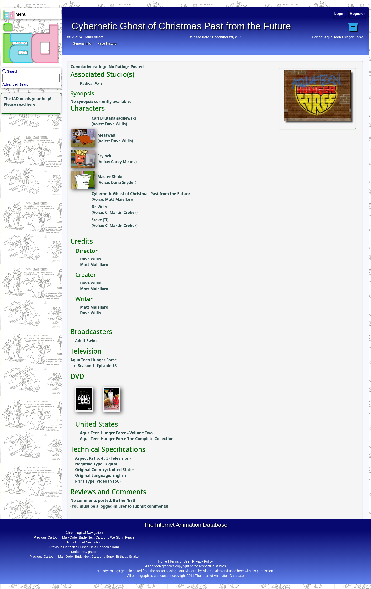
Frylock (104, 155)
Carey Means (123, 161)
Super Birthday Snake (122, 556)
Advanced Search (16, 84)
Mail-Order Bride (74, 537)
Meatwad (106, 135)
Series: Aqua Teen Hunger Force (338, 37)
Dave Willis (115, 123)
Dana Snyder (123, 182)
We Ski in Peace (122, 537)
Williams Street (91, 37)
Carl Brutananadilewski (114, 118)
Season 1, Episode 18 (97, 365)
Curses (83, 547)
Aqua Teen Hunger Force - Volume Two (116, 433)
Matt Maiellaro (119, 199)
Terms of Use (179, 561)
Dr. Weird (100, 206)
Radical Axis (91, 83)
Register (357, 13)
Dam (115, 547)
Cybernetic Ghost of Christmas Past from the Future (141, 193)
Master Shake (111, 176)
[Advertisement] (30, 144)
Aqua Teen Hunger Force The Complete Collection (127, 438)
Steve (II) (100, 219)
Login (339, 13)
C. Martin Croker (120, 212)
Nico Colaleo (212, 571)
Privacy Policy (202, 561)
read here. (26, 104)
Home (162, 561)
